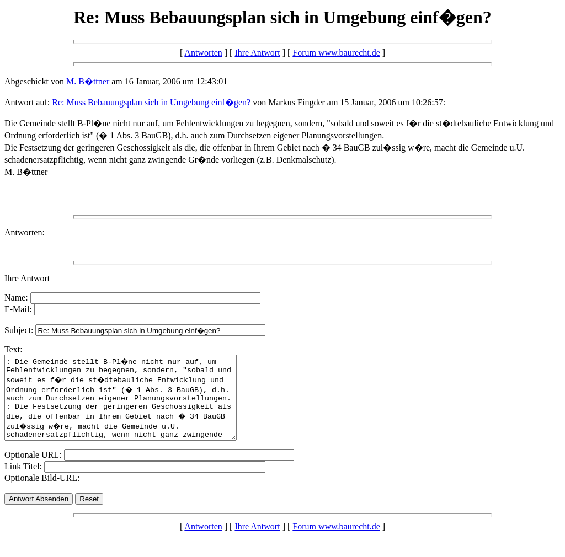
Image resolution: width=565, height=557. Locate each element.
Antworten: (24, 232)
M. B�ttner (87, 81)
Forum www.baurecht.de (336, 52)
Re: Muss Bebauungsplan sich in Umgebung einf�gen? (151, 102)
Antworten (203, 52)
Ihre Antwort (257, 52)
